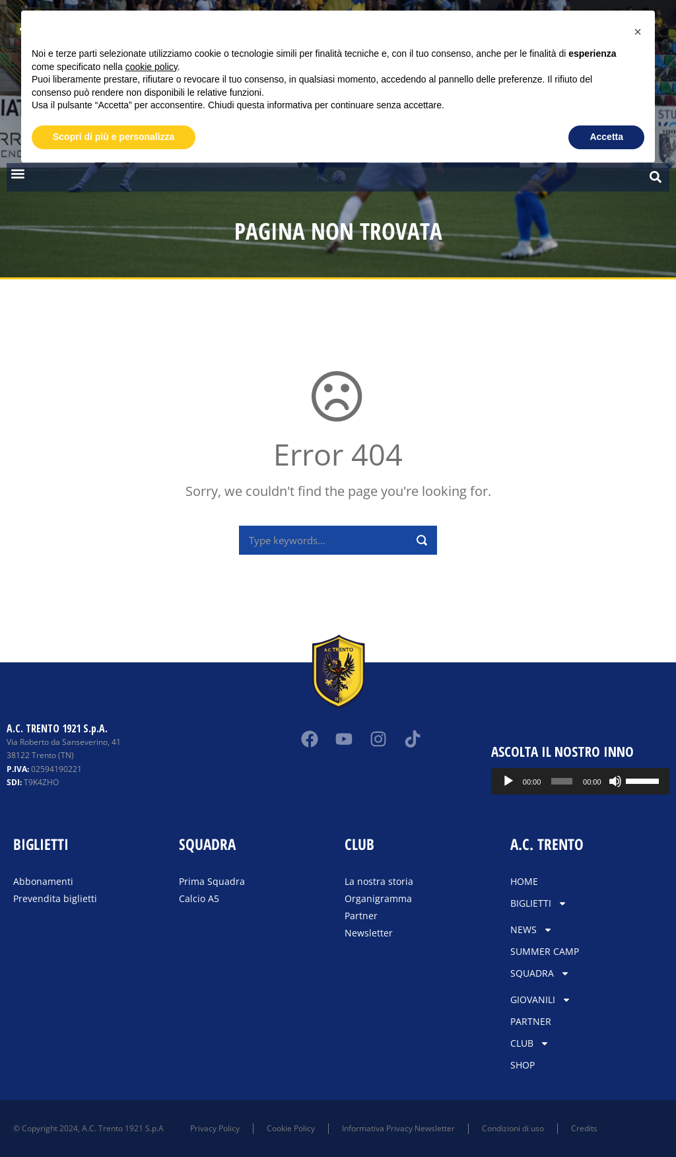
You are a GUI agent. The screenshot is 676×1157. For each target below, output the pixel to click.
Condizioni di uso (513, 1128)
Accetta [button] (606, 136)
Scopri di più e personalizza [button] (113, 136)
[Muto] (630, 781)
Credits (584, 1128)
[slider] (584, 781)
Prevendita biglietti (55, 898)
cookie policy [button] (151, 66)
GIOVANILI (540, 1000)
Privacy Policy (215, 1128)
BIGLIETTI (538, 903)
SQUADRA (540, 973)
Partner (361, 915)
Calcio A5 (199, 898)
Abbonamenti (43, 881)
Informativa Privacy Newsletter (398, 1128)
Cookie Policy (291, 1128)
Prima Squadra (212, 881)
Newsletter (369, 933)
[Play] (544, 781)
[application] (598, 781)
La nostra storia (379, 881)
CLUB (529, 1043)
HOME (524, 881)
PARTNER (530, 1021)
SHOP (522, 1065)
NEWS (531, 930)
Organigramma (378, 898)
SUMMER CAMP (544, 951)
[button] (17, 174)
